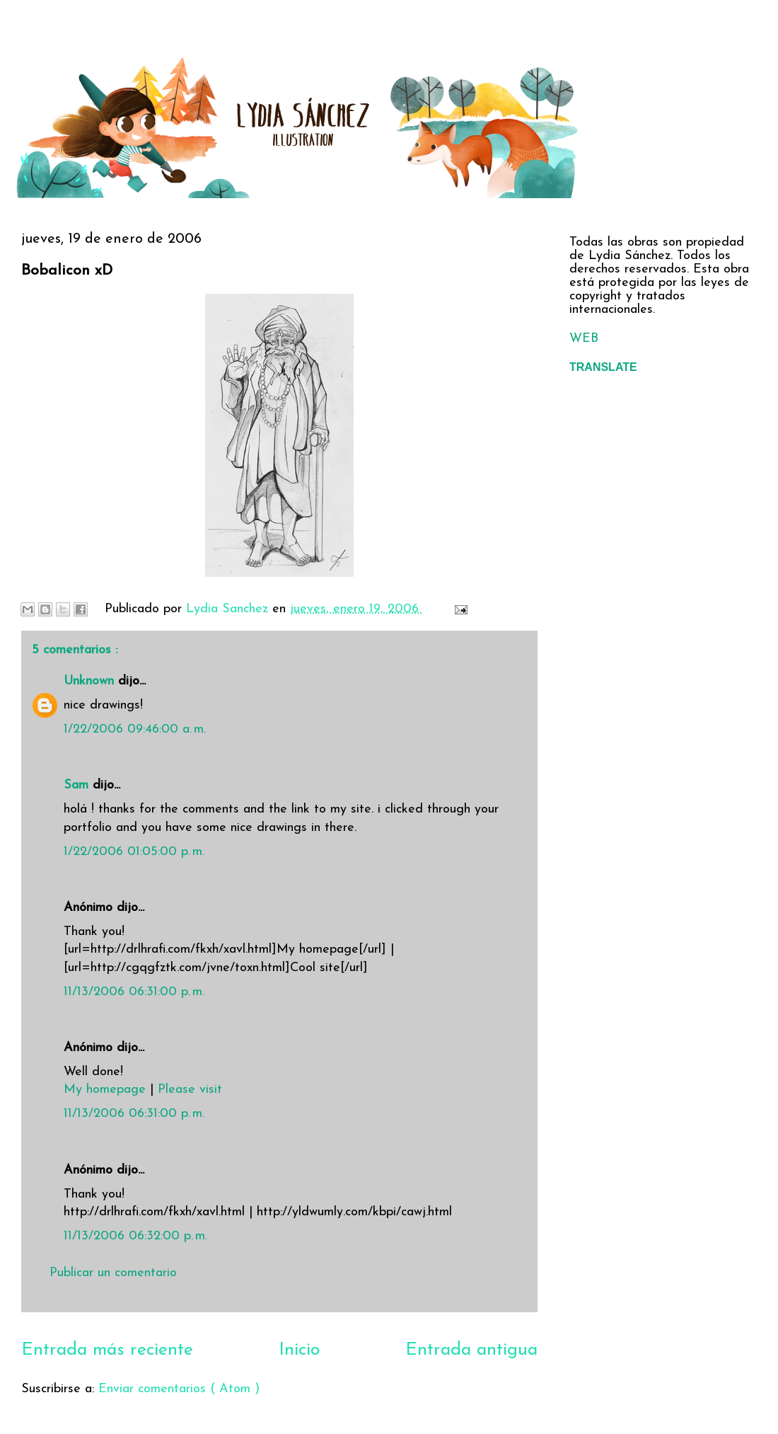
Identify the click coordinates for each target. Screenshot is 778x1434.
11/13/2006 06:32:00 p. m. (135, 1236)
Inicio (299, 1350)
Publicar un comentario (113, 1273)
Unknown (91, 681)
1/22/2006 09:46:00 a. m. (135, 729)
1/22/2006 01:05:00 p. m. (134, 852)
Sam (78, 785)
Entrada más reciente (107, 1350)
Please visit (190, 1089)
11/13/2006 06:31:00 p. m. (134, 992)
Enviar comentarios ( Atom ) (179, 1389)
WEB (583, 338)
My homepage (105, 1089)
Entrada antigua (471, 1350)
